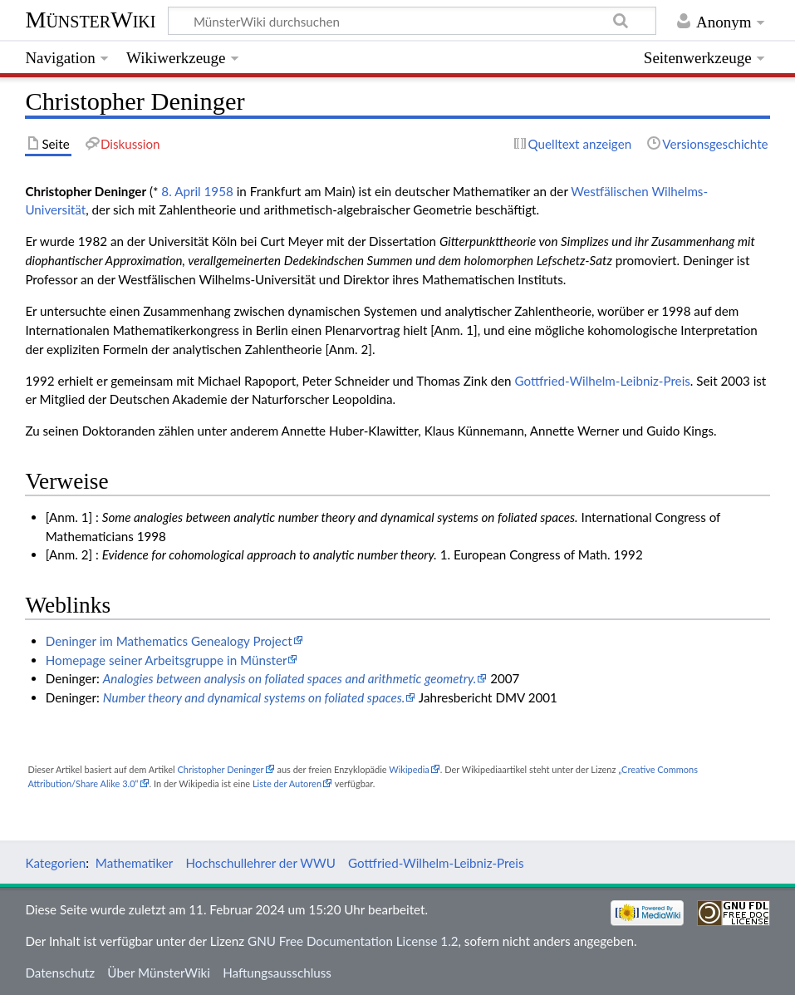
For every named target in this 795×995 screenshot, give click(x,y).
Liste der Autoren (287, 783)
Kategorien (55, 862)
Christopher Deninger (220, 769)
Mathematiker (134, 862)
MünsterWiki (90, 19)
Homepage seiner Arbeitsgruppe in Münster (166, 660)
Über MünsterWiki (158, 972)
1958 (218, 191)
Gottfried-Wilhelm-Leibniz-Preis (601, 380)
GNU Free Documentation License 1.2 (353, 940)
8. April (180, 191)
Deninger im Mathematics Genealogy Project (169, 640)
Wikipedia (409, 769)
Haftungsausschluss (277, 972)
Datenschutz (60, 972)
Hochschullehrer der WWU (260, 862)
